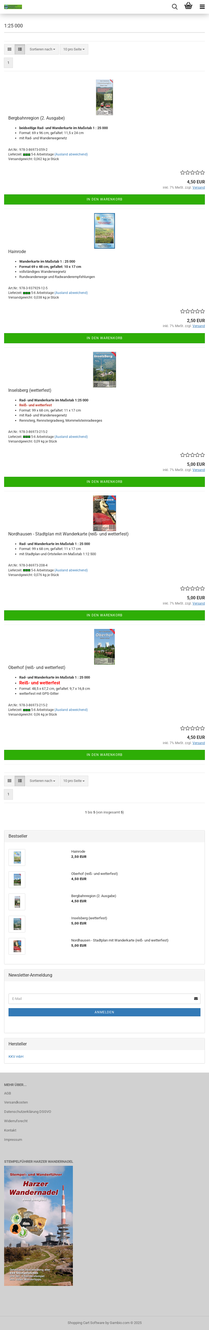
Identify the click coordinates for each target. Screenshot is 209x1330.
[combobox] (42, 49)
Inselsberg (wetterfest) (29, 390)
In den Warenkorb (104, 199)
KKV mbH (16, 1056)
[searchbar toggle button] (175, 7)
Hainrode (17, 251)
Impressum (13, 1140)
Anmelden (104, 1012)
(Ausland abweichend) (71, 154)
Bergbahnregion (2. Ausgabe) (36, 118)
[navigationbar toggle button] (202, 7)
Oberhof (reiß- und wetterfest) (36, 667)
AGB (7, 1093)
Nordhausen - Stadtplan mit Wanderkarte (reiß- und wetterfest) (68, 534)
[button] (9, 49)
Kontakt (10, 1130)
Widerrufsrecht (16, 1121)
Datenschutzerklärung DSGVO (27, 1112)
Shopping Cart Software (86, 1323)
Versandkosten (16, 1102)
